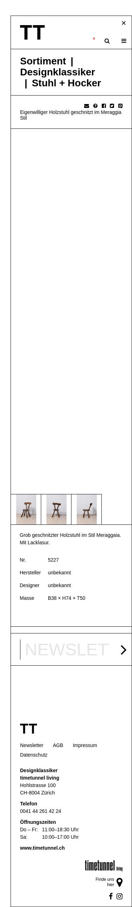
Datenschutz (34, 755)
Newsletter (31, 745)
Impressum (85, 745)
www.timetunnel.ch (42, 848)
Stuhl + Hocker (66, 83)
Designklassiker (57, 72)
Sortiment (43, 61)
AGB (58, 745)
